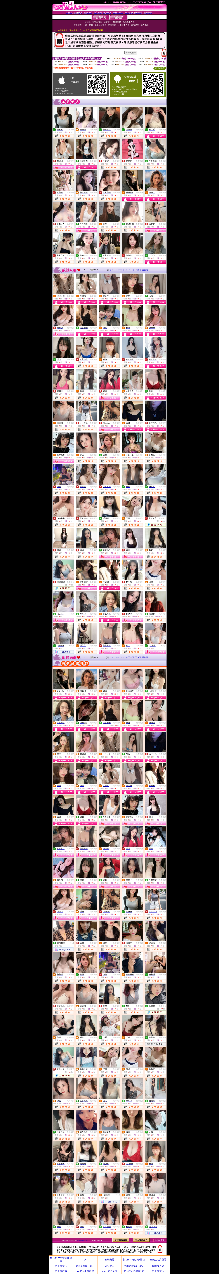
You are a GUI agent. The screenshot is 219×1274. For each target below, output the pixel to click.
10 (126, 270)
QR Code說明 (160, 68)
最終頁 (145, 270)
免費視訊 (70, 130)
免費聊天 (93, 328)
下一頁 (131, 270)
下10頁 (138, 270)
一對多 (71, 614)
